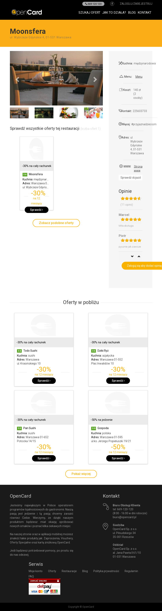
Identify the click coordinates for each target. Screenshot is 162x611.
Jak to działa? (114, 12)
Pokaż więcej (81, 474)
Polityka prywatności (106, 571)
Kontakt (144, 12)
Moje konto (36, 571)
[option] (36, 175)
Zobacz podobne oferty (56, 223)
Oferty (52, 571)
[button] (17, 78)
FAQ (31, 576)
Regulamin (131, 571)
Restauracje (69, 571)
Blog (132, 12)
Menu (138, 76)
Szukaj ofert (89, 12)
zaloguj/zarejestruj (136, 3)
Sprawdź (36, 209)
